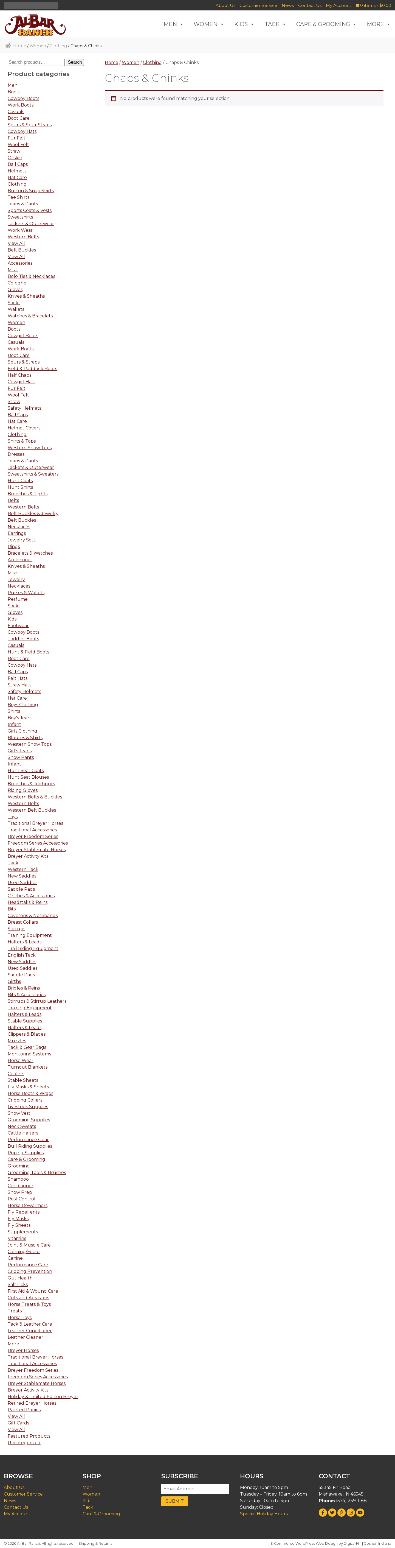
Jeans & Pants (23, 203)
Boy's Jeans (20, 717)
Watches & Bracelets (30, 315)
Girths (14, 981)
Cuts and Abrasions (28, 1297)
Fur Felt (17, 138)
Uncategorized (24, 1442)
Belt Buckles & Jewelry (33, 513)
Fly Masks (18, 1218)
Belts (13, 500)
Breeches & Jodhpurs (31, 783)
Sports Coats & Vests (30, 210)
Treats (15, 1311)
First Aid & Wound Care (33, 1291)
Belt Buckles (22, 250)
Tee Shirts (18, 197)
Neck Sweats (22, 1126)
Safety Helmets (24, 408)
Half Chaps (19, 375)
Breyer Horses (23, 1350)
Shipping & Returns (95, 1543)
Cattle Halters (23, 1133)
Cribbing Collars (25, 1100)
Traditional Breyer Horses (35, 823)
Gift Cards (18, 1423)
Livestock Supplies (28, 1106)
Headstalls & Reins (27, 902)
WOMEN (209, 24)
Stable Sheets (23, 1080)
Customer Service (258, 5)
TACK (276, 24)
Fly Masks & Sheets (28, 1086)
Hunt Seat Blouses (28, 777)
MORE (379, 24)
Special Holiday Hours (264, 1513)
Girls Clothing (22, 731)
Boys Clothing (23, 704)
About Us (225, 5)
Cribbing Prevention (30, 1271)
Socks (14, 302)
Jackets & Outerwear (31, 223)
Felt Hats (17, 678)
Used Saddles (22, 882)
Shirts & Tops (22, 441)
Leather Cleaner (25, 1337)
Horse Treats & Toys (29, 1304)
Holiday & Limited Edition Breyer (43, 1396)
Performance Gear (28, 1139)
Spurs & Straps (24, 362)
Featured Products (29, 1436)
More (13, 1343)
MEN (173, 24)
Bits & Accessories (27, 994)
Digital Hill (352, 1543)
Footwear (18, 625)
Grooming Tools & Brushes (37, 1172)
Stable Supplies (25, 1021)
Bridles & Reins (24, 988)
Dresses (16, 454)
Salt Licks (18, 1284)
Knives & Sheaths (26, 296)
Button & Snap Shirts (31, 190)
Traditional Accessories (32, 829)
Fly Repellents (24, 1212)
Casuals (16, 111)
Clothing (58, 45)
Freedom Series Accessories (38, 843)
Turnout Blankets (27, 1067)
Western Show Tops (30, 447)
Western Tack (23, 869)
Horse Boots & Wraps (30, 1093)
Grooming (19, 1166)
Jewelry (16, 579)
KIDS (244, 24)
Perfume (18, 599)
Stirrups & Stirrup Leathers (37, 1001)
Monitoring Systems (29, 1054)
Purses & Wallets (26, 592)
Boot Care (19, 118)
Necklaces (19, 526)
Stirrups (16, 928)
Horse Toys (20, 1317)
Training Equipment (30, 935)
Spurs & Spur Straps (30, 124)
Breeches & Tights (27, 493)
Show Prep (20, 1192)
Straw (14, 151)
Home (19, 45)
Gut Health (20, 1278)
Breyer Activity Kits (28, 856)
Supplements (23, 1231)
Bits (12, 909)
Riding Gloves (23, 790)
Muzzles (17, 1040)
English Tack (22, 955)
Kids (12, 619)
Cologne (17, 283)
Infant (14, 724)
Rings (14, 546)
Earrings (17, 533)
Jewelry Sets (21, 540)
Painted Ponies (24, 1409)
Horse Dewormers (27, 1205)
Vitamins (17, 1238)
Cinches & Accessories (31, 895)
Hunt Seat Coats (26, 770)
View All (16, 243)
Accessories (20, 263)
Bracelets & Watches (30, 553)
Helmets (17, 171)
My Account (338, 5)
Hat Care (17, 177)
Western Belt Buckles (32, 810)
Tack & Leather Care (30, 1324)
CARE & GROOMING (326, 24)
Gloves (15, 289)
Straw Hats (19, 685)
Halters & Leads (24, 942)
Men (13, 85)
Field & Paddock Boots (32, 368)
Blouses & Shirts (25, 737)
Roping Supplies (26, 1152)
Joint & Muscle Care (29, 1245)
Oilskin (15, 157)
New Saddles (22, 876)
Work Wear (20, 230)
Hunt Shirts (20, 487)
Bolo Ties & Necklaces (31, 276)
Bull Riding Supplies (30, 1146)
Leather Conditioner (30, 1330)
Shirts (14, 711)
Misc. (13, 269)
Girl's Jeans (20, 750)
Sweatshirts (20, 217)
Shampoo (18, 1179)
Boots (14, 91)
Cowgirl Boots (23, 335)
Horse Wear (20, 1060)
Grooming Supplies (29, 1119)
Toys (13, 816)
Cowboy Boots (23, 98)
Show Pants (21, 757)
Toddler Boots (23, 638)
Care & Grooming (26, 1159)
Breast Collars (23, 922)
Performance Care (28, 1264)
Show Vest (19, 1113)
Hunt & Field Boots (28, 652)
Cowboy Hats (22, 131)
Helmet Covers (24, 428)
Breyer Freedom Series (33, 836)
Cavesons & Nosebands (33, 915)
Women (38, 45)
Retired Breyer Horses (32, 1403)
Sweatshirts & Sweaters (33, 474)
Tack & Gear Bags (27, 1047)
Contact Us (309, 5)
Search (75, 62)
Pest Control (21, 1198)
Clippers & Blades (27, 1034)
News (288, 5)
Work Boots (20, 105)
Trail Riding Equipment (33, 948)
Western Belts (23, 236)
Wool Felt (18, 144)
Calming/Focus (24, 1251)
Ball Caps (18, 164)
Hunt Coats (20, 480)
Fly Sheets (19, 1225)
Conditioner (20, 1185)
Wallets (16, 309)
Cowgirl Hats (21, 381)
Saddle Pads (21, 889)
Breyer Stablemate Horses (37, 849)
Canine (15, 1258)
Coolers (16, 1073)
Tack (13, 862)
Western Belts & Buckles (35, 797)
